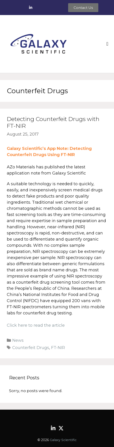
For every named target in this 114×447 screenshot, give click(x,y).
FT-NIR (58, 347)
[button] (107, 44)
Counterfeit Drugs (30, 347)
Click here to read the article (36, 325)
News (18, 340)
